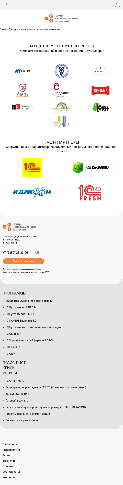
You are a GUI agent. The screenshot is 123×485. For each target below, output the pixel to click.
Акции (6, 455)
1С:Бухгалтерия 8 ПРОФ (20, 307)
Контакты (9, 477)
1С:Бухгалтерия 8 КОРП (20, 314)
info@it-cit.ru (10, 242)
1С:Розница (12, 347)
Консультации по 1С (18, 394)
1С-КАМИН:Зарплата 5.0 (20, 320)
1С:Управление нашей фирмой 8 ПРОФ (29, 340)
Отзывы (8, 466)
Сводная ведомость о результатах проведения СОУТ (26, 272)
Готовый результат (17, 400)
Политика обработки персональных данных (22, 269)
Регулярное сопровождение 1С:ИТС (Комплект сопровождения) (45, 387)
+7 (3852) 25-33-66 (15, 252)
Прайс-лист (14, 362)
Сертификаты (11, 471)
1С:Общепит (13, 333)
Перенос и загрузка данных (23, 420)
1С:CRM (10, 353)
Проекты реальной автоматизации (27, 413)
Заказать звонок (24, 261)
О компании (10, 444)
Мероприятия (11, 449)
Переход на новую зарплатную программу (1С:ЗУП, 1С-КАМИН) (45, 407)
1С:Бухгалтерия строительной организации (33, 327)
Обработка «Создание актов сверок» (28, 300)
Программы (14, 293)
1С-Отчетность (14, 380)
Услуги (10, 373)
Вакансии (9, 460)
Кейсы (9, 367)
